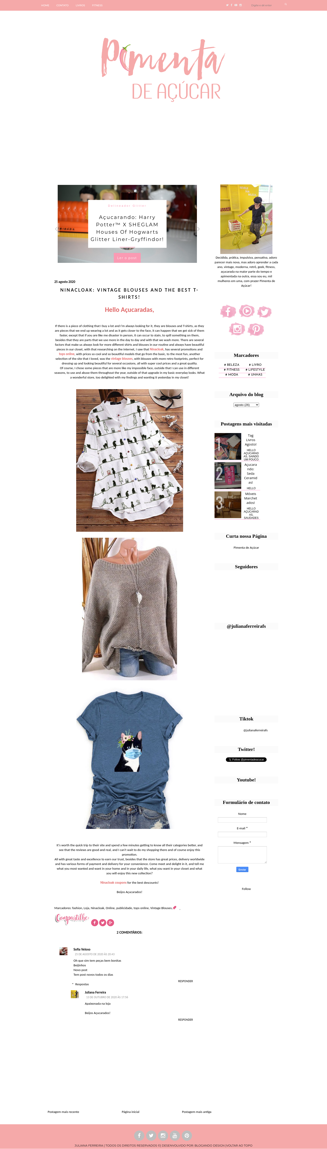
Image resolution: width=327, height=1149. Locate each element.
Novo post (80, 970)
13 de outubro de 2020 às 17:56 (107, 997)
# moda (231, 374)
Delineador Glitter (127, 205)
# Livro (255, 365)
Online (110, 908)
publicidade (124, 908)
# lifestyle (255, 370)
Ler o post (127, 258)
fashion (77, 908)
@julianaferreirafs (255, 730)
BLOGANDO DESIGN (209, 1145)
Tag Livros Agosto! (250, 439)
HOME (45, 5)
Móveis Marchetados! (250, 498)
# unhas (255, 374)
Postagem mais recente (63, 1112)
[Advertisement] (137, 141)
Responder (185, 981)
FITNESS (97, 5)
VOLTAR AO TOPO (239, 1145)
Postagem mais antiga (196, 1112)
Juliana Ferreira (95, 992)
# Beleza (231, 365)
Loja (86, 908)
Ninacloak (97, 908)
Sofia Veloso (82, 949)
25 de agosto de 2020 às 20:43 (94, 954)
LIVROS (80, 5)
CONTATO (62, 5)
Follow (246, 889)
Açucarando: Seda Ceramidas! (250, 473)
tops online (141, 908)
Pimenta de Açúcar (246, 548)
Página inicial (130, 1112)
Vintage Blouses (161, 908)
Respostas (82, 984)
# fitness (231, 370)
